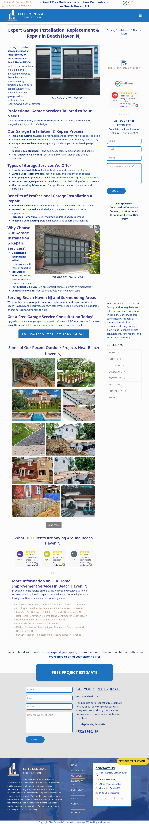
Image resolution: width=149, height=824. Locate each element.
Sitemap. (81, 822)
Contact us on (19, 5)
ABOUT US (116, 384)
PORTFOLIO (117, 378)
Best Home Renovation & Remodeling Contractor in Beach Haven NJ (53, 615)
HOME (114, 352)
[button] (140, 15)
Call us (19, 1)
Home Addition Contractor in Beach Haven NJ (40, 619)
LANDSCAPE (117, 371)
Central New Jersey (29, 809)
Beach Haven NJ (24, 630)
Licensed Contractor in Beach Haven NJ (37, 623)
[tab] (74, 4)
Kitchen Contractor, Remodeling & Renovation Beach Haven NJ (50, 627)
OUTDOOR (116, 365)
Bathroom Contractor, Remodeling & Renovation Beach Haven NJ (51, 604)
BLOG (113, 397)
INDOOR (115, 358)
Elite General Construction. (62, 822)
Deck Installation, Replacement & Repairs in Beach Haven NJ (49, 634)
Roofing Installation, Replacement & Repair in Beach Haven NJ (50, 608)
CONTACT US (117, 390)
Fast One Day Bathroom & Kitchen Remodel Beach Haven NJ (48, 612)
